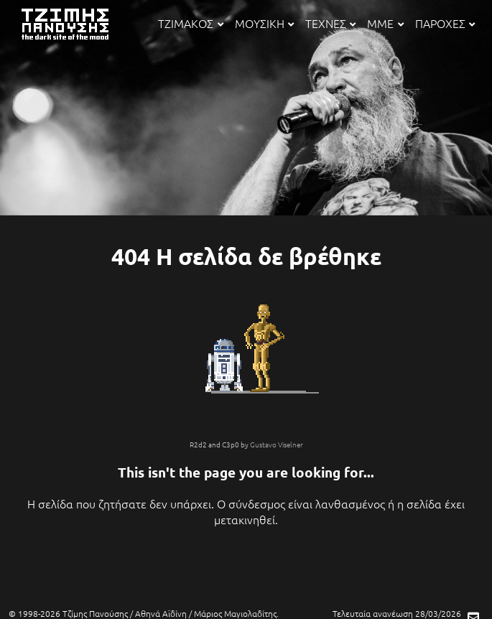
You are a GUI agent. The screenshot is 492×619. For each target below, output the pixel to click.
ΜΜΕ (385, 23)
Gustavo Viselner (276, 444)
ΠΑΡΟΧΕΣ (445, 23)
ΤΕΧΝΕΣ (330, 23)
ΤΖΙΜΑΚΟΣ (190, 23)
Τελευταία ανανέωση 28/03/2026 (397, 613)
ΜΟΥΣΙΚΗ (264, 23)
